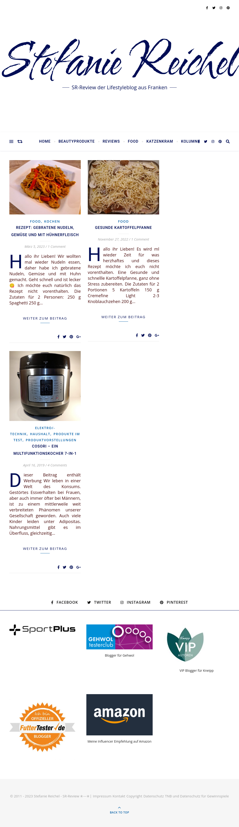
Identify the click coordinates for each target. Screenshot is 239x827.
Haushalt (40, 434)
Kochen (52, 221)
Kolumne (190, 141)
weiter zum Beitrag (45, 318)
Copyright (134, 796)
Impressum (102, 796)
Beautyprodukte (77, 141)
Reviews (111, 141)
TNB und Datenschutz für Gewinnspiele (197, 796)
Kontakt (118, 796)
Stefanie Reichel (119, 62)
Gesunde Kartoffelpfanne (123, 228)
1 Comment (57, 246)
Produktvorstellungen (51, 440)
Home (44, 141)
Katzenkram (159, 141)
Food (133, 141)
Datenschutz (153, 796)
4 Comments (57, 465)
